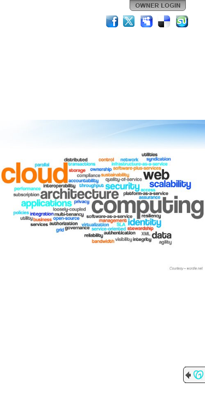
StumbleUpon (182, 21)
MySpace (147, 21)
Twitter (129, 21)
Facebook (112, 21)
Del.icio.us (164, 21)
